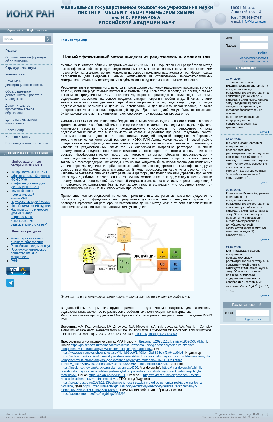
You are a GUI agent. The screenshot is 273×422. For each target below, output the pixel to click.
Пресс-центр (14, 130)
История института (19, 137)
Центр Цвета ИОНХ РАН (29, 172)
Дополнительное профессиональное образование (19, 109)
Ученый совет (15, 74)
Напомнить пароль (255, 61)
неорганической (22, 194)
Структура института (20, 68)
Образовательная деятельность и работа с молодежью (23, 95)
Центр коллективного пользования (21, 121)
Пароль (247, 45)
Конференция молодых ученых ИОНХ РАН (28, 185)
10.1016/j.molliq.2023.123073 (156, 334)
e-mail (247, 312)
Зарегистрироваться (254, 57)
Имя (247, 38)
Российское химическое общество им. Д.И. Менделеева (28, 253)
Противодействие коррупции (26, 143)
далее (264, 131)
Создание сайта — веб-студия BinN (237, 414)
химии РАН (19, 198)
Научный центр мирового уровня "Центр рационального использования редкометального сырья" (29, 217)
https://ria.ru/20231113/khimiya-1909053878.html (172, 341)
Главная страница (74, 40)
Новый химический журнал (31, 206)
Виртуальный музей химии (30, 202)
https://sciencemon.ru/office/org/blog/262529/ (93, 394)
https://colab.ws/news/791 (107, 375)
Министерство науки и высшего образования (27, 240)
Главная (11, 51)
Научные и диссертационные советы (24, 83)
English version (37, 30)
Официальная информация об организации (25, 59)
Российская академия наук (30, 246)
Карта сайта (15, 30)
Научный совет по (24, 191)
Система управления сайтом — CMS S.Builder (230, 417)
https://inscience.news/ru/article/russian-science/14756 (99, 367)
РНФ (14, 261)
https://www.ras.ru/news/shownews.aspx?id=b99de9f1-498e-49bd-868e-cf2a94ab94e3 (122, 353)
